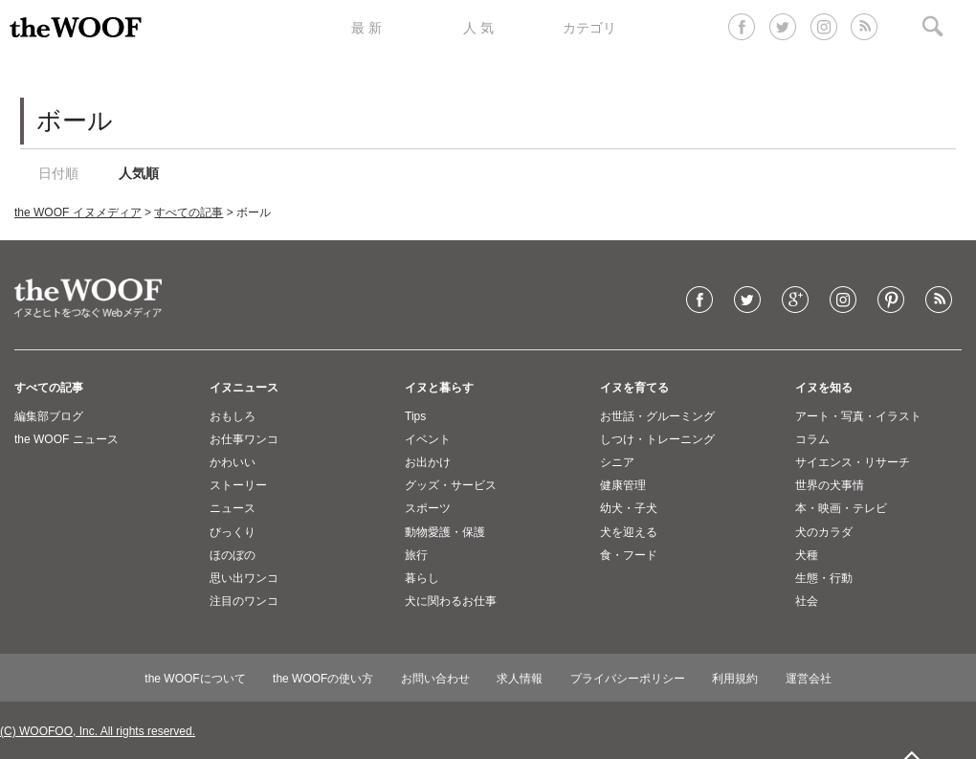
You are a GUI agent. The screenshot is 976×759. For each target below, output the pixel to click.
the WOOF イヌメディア (78, 212)
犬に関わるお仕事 (451, 601)
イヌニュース (244, 387)
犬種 (806, 555)
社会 (806, 601)
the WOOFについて (194, 678)
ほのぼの (232, 555)
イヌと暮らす (439, 387)
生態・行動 (824, 578)
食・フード (628, 555)
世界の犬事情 (829, 485)
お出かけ (428, 462)
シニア (617, 462)
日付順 (58, 173)
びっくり (232, 532)
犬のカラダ (824, 532)
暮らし (422, 578)
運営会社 (809, 678)
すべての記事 (188, 212)
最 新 (366, 27)
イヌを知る (824, 387)
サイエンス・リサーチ (852, 462)
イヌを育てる (634, 387)
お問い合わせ (435, 678)
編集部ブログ (48, 416)
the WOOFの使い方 (323, 678)
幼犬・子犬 (628, 508)
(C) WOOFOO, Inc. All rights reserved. (97, 731)
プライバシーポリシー (627, 678)
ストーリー (238, 485)
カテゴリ (589, 27)
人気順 (139, 173)
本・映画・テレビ (841, 508)
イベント (428, 439)
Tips (415, 416)
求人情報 (520, 678)
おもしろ (232, 416)
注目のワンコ (244, 601)
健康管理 (623, 485)
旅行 (416, 555)
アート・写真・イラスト (858, 416)
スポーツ (428, 508)
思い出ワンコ (244, 578)
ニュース (232, 508)
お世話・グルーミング (657, 416)
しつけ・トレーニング (657, 439)
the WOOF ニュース (66, 439)
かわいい (232, 462)
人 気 (478, 27)
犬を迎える (628, 532)
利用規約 (735, 678)
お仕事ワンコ (244, 439)
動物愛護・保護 (445, 532)
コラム (812, 439)
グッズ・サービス (451, 485)
